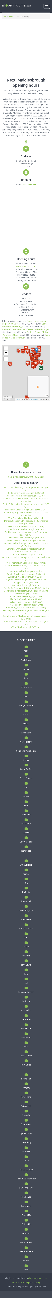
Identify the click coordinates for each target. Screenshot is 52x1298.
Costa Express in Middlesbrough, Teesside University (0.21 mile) (26, 617)
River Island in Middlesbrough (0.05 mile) (26, 526)
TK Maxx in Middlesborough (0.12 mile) (26, 604)
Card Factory (26, 741)
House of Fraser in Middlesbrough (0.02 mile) (26, 495)
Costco (26, 787)
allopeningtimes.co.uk (38, 1278)
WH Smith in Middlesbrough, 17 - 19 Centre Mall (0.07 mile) (26, 558)
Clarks (26, 760)
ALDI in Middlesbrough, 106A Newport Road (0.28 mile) (26, 623)
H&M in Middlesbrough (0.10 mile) (26, 585)
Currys (26, 796)
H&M (26, 883)
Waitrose (26, 1233)
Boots (26, 714)
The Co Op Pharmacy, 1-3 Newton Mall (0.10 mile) (26, 588)
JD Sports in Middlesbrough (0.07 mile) (26, 554)
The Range (26, 1197)
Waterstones (26, 1242)
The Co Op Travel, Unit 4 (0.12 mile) (26, 599)
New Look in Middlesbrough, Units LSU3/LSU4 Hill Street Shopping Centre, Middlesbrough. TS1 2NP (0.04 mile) (26, 512)
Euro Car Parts (26, 841)
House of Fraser (26, 928)
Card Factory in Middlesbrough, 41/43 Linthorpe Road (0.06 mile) (26, 533)
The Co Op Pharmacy (26, 1178)
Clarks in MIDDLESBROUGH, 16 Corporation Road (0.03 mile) (26, 500)
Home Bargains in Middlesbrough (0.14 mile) (26, 607)
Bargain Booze (26, 705)
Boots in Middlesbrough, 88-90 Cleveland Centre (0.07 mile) (26, 544)
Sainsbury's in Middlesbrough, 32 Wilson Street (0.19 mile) (26, 611)
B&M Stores (26, 687)
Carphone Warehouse (26, 751)
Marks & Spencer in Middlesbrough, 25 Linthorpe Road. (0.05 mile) (26, 522)
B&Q (26, 696)
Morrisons (26, 1019)
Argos (26, 669)
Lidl (26, 983)
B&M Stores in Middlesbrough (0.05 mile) (26, 518)
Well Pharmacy (26, 1251)
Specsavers (26, 1124)
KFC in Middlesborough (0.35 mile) (26, 627)
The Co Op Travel (26, 1187)
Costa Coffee (26, 769)
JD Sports (26, 955)
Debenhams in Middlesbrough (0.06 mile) (26, 537)
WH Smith (26, 1224)
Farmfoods (26, 850)
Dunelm (26, 832)
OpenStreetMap (35, 399)
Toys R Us (26, 1215)
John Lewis (26, 964)
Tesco (26, 1160)
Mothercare (26, 1028)
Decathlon (26, 823)
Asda (26, 678)
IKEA (26, 937)
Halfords (26, 892)
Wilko (26, 1269)
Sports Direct (26, 1133)
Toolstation (26, 1206)
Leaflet (18, 399)
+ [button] (6, 348)
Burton (26, 723)
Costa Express (26, 778)
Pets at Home (26, 1055)
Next (11, 16)
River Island (26, 1097)
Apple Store (26, 660)
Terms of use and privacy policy (26, 1282)
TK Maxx (26, 1151)
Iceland (26, 946)
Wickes (26, 1260)
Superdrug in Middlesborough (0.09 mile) (26, 576)
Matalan (26, 1001)
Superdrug (26, 1142)
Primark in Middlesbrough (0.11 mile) (26, 596)
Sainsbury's (26, 1106)
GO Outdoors (26, 864)
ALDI (26, 651)
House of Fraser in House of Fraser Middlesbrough (25, 329)
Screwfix (26, 1115)
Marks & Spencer (26, 992)
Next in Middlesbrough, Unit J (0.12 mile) (26, 476)
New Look (26, 1037)
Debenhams (26, 814)
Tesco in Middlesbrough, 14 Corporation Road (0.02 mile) (26, 488)
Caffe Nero (26, 732)
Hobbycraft (26, 901)
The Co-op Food (26, 1169)
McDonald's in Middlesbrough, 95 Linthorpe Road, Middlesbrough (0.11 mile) (26, 592)
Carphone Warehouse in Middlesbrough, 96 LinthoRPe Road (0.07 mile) (26, 550)
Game (26, 874)
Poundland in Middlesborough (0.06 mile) (26, 529)
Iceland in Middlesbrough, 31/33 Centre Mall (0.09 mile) (26, 567)
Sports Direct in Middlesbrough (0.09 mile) (26, 574)
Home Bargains (26, 910)
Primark (26, 1087)
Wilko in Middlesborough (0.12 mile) (26, 602)
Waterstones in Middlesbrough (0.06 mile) (26, 540)
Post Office (26, 1064)
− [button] (6, 353)
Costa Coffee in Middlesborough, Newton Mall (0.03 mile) (26, 505)
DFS (26, 805)
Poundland (26, 1078)
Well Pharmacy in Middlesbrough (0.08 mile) (26, 562)
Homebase (26, 919)
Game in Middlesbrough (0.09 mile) (26, 571)
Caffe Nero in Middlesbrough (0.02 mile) (26, 493)
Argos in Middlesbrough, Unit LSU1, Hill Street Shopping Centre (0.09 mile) (26, 581)
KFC (26, 974)
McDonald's (26, 1010)
